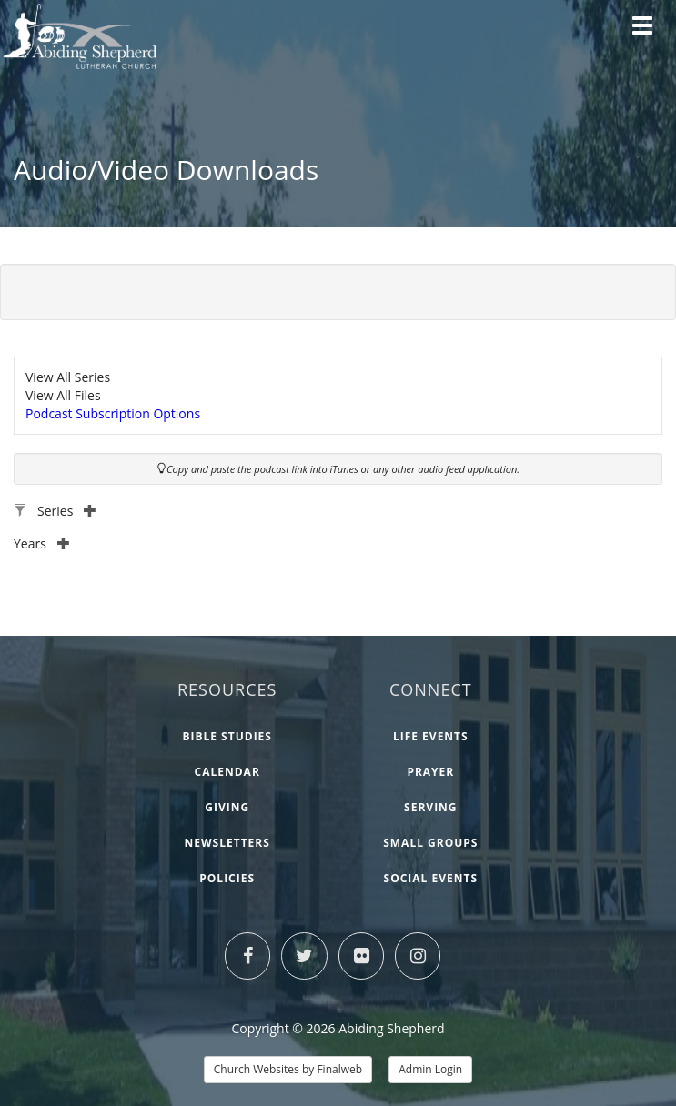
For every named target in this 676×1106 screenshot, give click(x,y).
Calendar (227, 771)
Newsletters (227, 842)
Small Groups (430, 842)
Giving (227, 807)
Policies (227, 878)
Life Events (431, 736)
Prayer (430, 771)
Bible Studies (227, 736)
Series (66, 510)
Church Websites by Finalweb (288, 1069)
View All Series (67, 377)
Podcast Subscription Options (112, 413)
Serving (430, 807)
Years (42, 543)
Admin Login (430, 1069)
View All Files (63, 395)
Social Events (431, 878)
